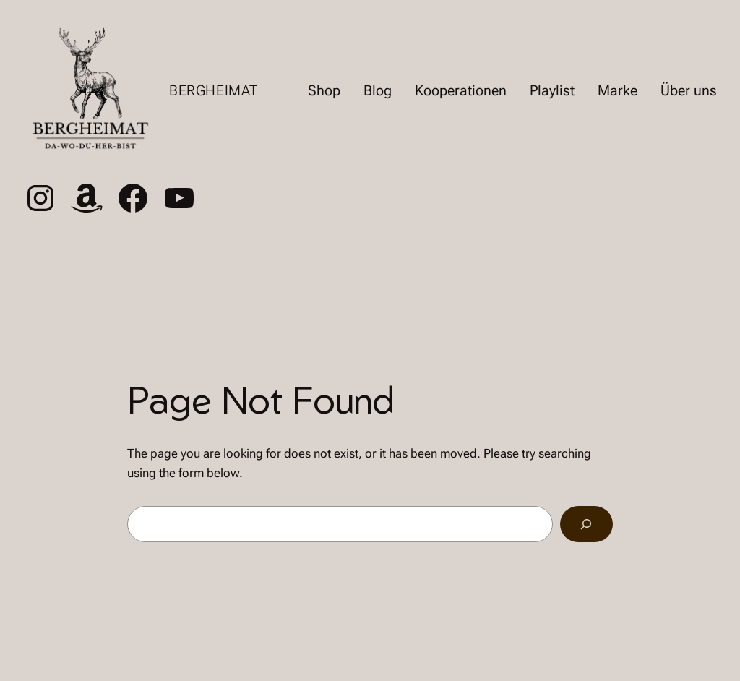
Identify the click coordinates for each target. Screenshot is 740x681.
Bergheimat (213, 90)
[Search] (586, 524)
